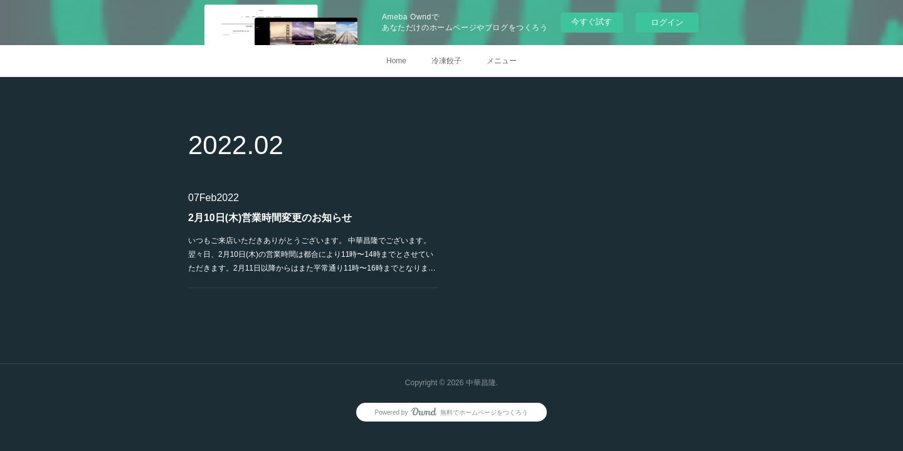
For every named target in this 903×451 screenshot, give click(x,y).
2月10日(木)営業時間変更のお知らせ (270, 217)
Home (396, 60)
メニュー (502, 60)
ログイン (667, 22)
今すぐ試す (591, 21)
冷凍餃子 (446, 60)
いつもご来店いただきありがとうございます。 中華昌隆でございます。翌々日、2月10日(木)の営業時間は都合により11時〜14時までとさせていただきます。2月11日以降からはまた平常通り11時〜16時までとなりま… (312, 254)
